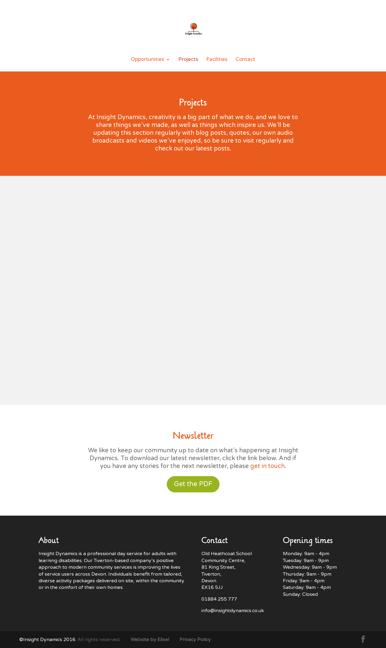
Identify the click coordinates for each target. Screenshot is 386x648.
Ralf (24, 285)
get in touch (267, 466)
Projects (188, 59)
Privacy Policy (195, 640)
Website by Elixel (150, 640)
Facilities (216, 59)
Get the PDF (193, 484)
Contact (245, 59)
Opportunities (147, 59)
